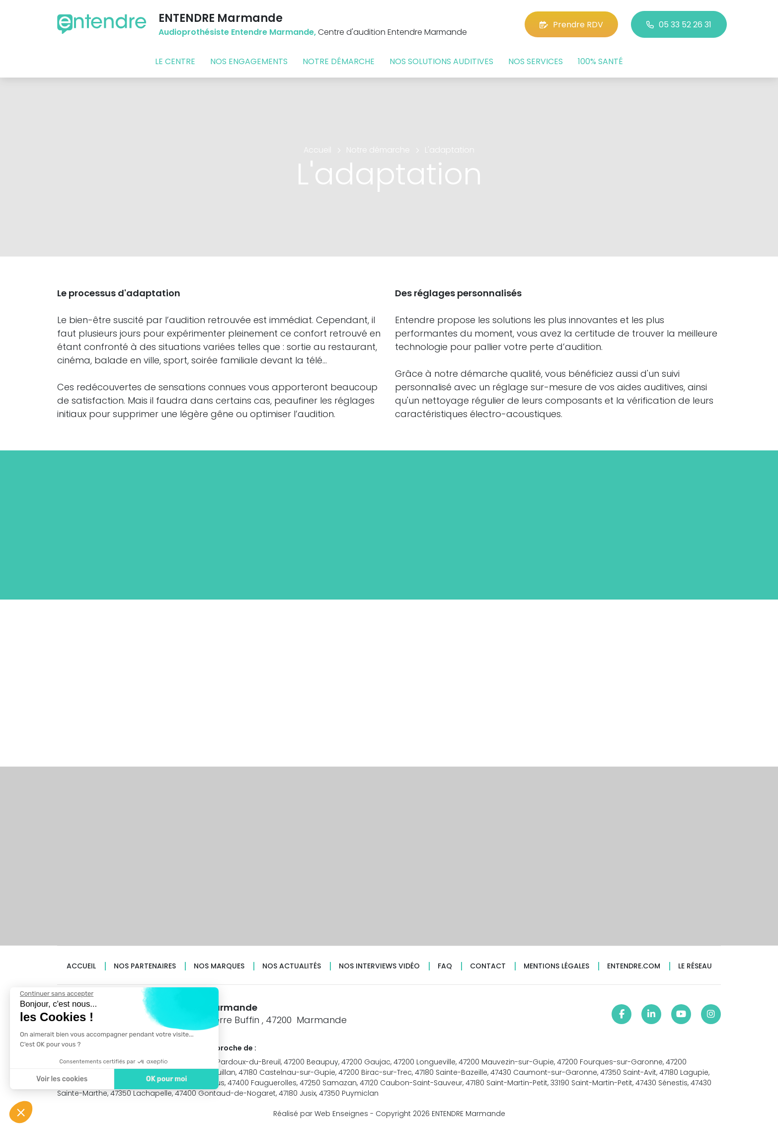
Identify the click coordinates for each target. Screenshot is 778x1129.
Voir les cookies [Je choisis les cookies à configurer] (61, 1079)
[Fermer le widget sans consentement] (56, 994)
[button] (21, 1112)
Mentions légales (556, 966)
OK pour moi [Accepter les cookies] (166, 1079)
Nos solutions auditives (441, 61)
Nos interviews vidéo (379, 966)
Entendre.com (633, 966)
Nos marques (219, 966)
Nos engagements (249, 61)
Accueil (81, 966)
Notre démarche (339, 61)
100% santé (600, 61)
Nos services (535, 61)
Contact (488, 966)
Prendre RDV (571, 24)
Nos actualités (291, 966)
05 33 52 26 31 (678, 24)
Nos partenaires (145, 966)
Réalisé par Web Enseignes (320, 1114)
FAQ (445, 966)
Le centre (175, 61)
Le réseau (695, 966)
